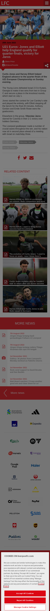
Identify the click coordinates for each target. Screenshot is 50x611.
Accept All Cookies (25, 598)
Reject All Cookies (25, 605)
